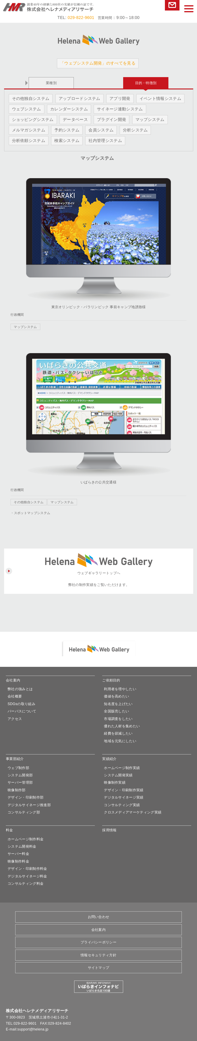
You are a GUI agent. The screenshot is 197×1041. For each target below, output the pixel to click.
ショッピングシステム (33, 119)
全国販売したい (116, 711)
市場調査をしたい (118, 719)
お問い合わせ (172, 5)
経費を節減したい (118, 733)
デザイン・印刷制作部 (25, 797)
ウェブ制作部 (18, 768)
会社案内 (13, 680)
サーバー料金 (18, 854)
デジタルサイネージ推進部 (29, 805)
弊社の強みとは (20, 689)
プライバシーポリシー (98, 942)
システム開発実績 (118, 775)
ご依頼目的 (111, 680)
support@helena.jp (33, 1029)
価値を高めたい (116, 696)
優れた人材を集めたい (122, 726)
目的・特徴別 (146, 83)
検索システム (66, 140)
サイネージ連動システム (120, 109)
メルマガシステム (29, 130)
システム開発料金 (22, 846)
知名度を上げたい (118, 704)
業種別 (51, 83)
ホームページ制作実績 (122, 768)
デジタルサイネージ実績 (124, 797)
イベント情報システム (160, 98)
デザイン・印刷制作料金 (27, 869)
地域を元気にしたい (120, 741)
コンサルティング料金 (25, 884)
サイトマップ (98, 968)
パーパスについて (22, 711)
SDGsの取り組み (21, 704)
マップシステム (150, 119)
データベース (75, 119)
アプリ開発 (119, 98)
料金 (9, 830)
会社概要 (15, 696)
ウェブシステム (26, 109)
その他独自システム (31, 98)
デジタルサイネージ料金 (27, 876)
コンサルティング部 (24, 812)
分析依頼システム (29, 140)
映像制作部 (17, 790)
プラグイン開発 (111, 119)
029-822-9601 (81, 17)
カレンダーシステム (69, 109)
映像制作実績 (114, 782)
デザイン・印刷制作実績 (124, 790)
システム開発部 (20, 775)
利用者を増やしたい (120, 689)
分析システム (135, 130)
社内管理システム (105, 140)
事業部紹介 (15, 759)
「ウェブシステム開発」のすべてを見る (97, 63)
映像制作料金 (18, 861)
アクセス (15, 719)
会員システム (101, 130)
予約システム (66, 130)
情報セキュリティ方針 (98, 955)
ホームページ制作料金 (25, 839)
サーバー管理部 (20, 782)
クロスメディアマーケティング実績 (132, 812)
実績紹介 (109, 759)
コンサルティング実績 (122, 805)
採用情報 (109, 830)
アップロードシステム (79, 98)
